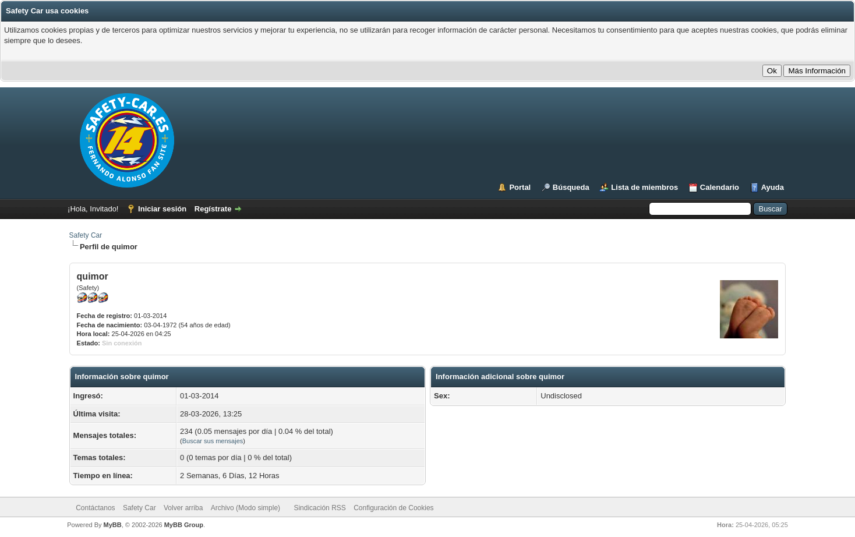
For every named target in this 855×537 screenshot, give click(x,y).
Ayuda (772, 187)
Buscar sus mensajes (212, 440)
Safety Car (86, 235)
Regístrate (213, 208)
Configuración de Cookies (393, 508)
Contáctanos (95, 508)
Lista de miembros (644, 187)
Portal (520, 187)
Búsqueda (571, 187)
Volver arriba (183, 508)
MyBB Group (183, 524)
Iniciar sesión (162, 208)
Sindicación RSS (319, 508)
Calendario (719, 187)
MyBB (113, 524)
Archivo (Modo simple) (245, 508)
